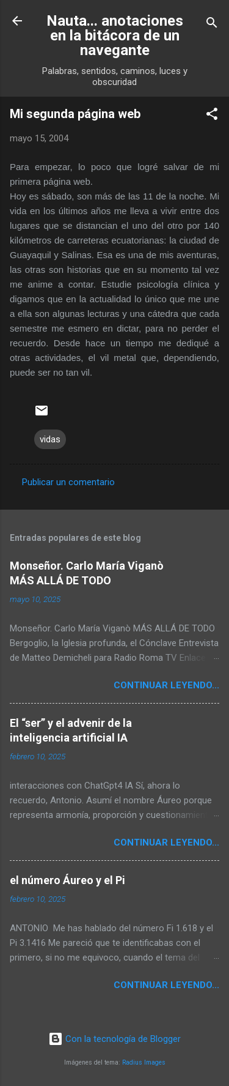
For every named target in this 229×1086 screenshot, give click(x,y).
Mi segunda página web (75, 113)
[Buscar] (212, 24)
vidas (50, 439)
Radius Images (143, 1062)
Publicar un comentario (68, 482)
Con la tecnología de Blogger (114, 1038)
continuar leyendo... (166, 685)
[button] (212, 115)
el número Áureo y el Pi (67, 880)
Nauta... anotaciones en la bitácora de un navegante (114, 35)
